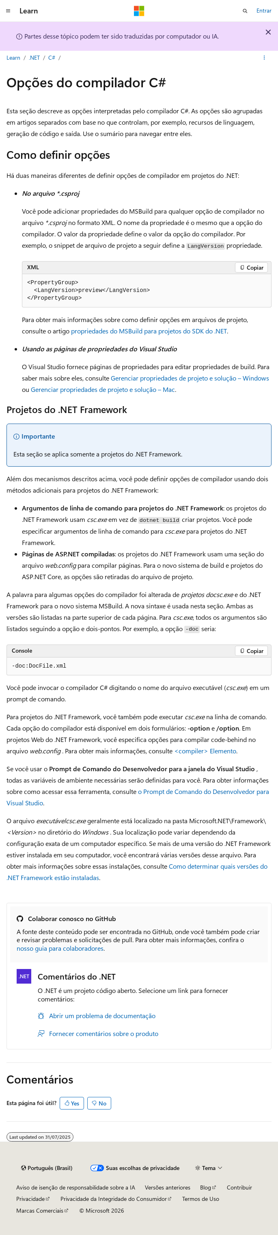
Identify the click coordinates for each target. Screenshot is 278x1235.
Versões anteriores (167, 1187)
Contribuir (239, 1187)
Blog (205, 1187)
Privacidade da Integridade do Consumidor (113, 1199)
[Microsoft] (139, 11)
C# (52, 57)
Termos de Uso (200, 1199)
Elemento (205, 750)
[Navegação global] (8, 11)
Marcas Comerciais (39, 1210)
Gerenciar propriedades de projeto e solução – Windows (190, 378)
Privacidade (30, 1199)
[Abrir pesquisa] (245, 11)
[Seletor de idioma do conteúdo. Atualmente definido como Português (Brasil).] (47, 1167)
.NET (34, 57)
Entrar (264, 10)
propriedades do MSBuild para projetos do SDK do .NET (149, 331)
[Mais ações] (264, 58)
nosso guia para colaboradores (60, 948)
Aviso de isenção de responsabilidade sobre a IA (75, 1187)
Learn (13, 57)
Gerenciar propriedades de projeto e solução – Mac (103, 389)
